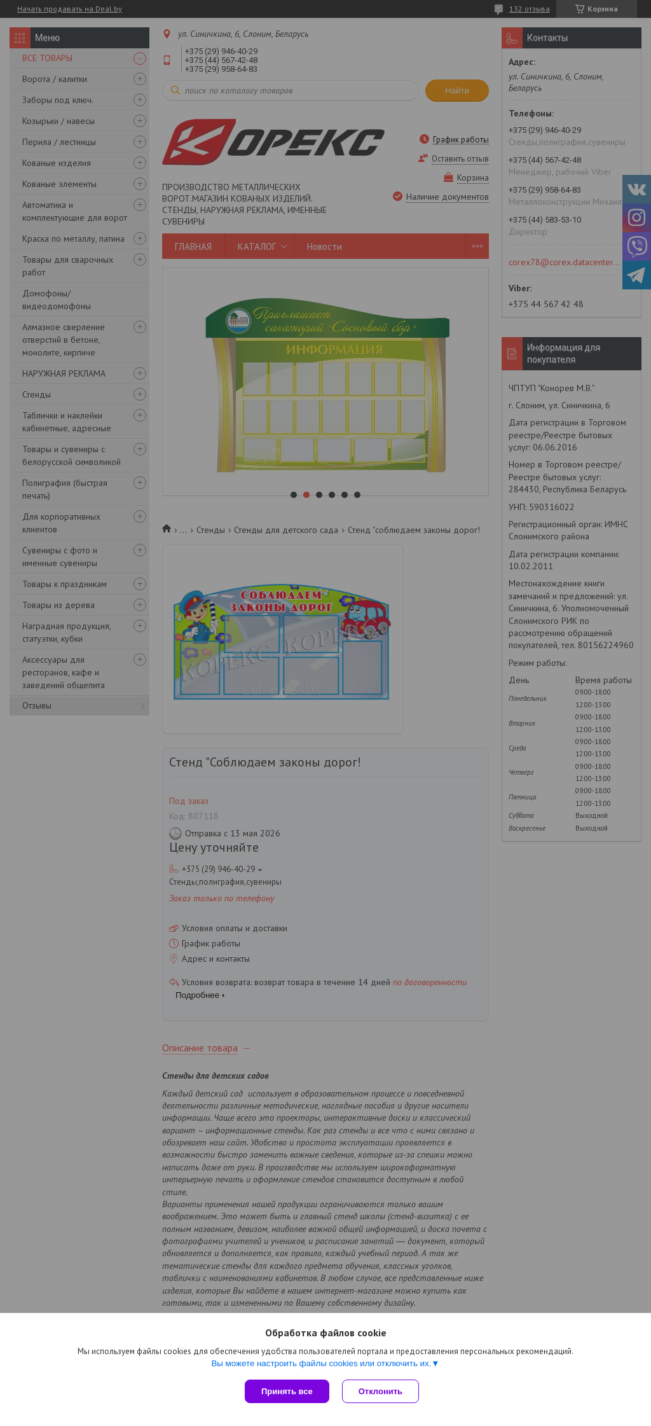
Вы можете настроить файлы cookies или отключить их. (321, 1363)
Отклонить (380, 1391)
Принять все (287, 1391)
